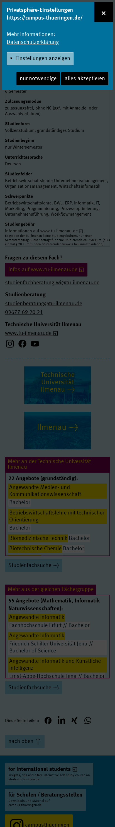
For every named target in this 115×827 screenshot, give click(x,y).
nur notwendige (38, 79)
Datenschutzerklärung (33, 42)
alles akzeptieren (85, 79)
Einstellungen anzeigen (42, 58)
